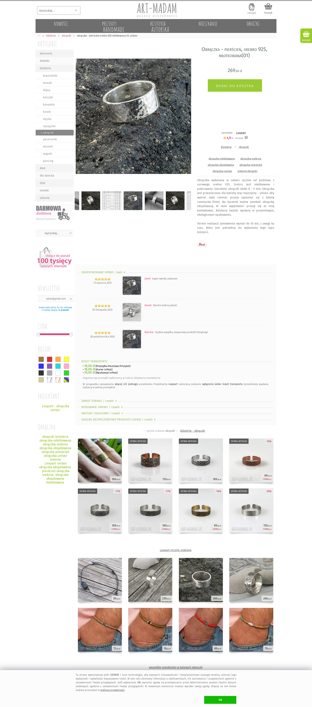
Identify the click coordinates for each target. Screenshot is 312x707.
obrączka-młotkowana (222, 158)
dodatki (44, 61)
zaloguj (251, 12)
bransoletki (50, 75)
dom (42, 168)
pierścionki (50, 139)
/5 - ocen (233, 138)
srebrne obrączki (247, 171)
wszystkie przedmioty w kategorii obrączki (176, 667)
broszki (47, 83)
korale (47, 112)
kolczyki (48, 97)
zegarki (47, 153)
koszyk (268, 12)
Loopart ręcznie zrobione (176, 550)
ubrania (45, 198)
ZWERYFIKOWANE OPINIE (103, 272)
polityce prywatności (112, 690)
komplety (49, 104)
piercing (48, 161)
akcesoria (46, 53)
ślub (42, 183)
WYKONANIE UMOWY (102, 407)
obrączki (244, 146)
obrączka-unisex (222, 171)
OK (220, 699)
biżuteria (45, 68)
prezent (64, 310)
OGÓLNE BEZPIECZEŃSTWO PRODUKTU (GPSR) (118, 419)
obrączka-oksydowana (221, 164)
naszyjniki (49, 126)
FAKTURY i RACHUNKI (102, 413)
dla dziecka (47, 175)
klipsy (46, 90)
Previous (81, 116)
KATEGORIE (47, 43)
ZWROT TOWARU (99, 401)
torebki (44, 190)
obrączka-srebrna (250, 158)
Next (184, 116)
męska (47, 119)
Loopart (241, 132)
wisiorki (48, 146)
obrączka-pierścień (251, 164)
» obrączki (47, 132)
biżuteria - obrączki (192, 431)
